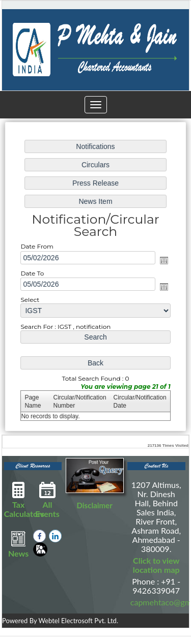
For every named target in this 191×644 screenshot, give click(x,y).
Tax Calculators (24, 499)
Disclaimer (95, 505)
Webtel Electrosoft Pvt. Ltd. (78, 621)
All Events (47, 499)
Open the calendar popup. (163, 260)
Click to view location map (156, 565)
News (18, 544)
